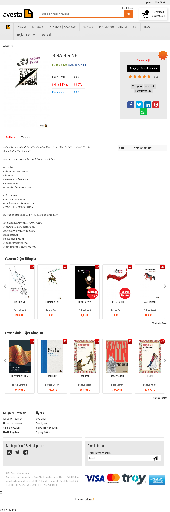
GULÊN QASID (117, 302)
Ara (128, 13)
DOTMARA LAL (52, 302)
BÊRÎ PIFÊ (52, 376)
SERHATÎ (85, 376)
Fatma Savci (20, 310)
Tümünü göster (159, 323)
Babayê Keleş (84, 384)
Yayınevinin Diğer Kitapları (24, 333)
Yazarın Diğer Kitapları (21, 259)
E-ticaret (79, 499)
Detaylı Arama (127, 8)
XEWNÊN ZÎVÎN (84, 302)
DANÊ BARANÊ (150, 302)
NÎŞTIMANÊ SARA (19, 376)
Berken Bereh (52, 384)
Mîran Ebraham (19, 384)
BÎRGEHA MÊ (19, 302)
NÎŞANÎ (150, 376)
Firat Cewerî (117, 384)
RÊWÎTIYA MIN (117, 376)
